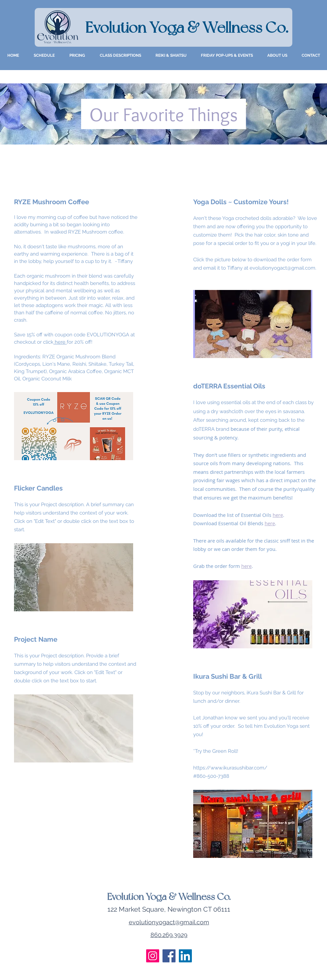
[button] (277, 55)
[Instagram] (152, 955)
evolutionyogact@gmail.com (282, 268)
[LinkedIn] (185, 955)
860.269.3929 (169, 934)
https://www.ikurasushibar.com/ (230, 768)
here (60, 342)
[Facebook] (169, 955)
